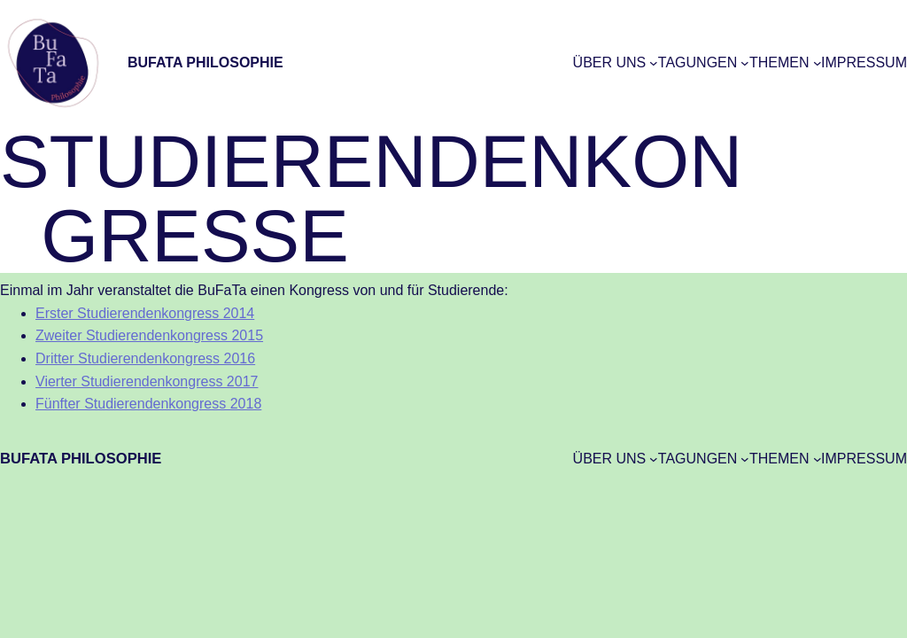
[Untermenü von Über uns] (653, 62)
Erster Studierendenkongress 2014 (144, 313)
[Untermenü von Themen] (817, 62)
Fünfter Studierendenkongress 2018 (148, 403)
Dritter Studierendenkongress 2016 (145, 358)
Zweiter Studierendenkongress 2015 (149, 335)
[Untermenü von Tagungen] (744, 62)
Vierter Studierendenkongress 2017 (146, 381)
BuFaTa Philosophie (205, 62)
